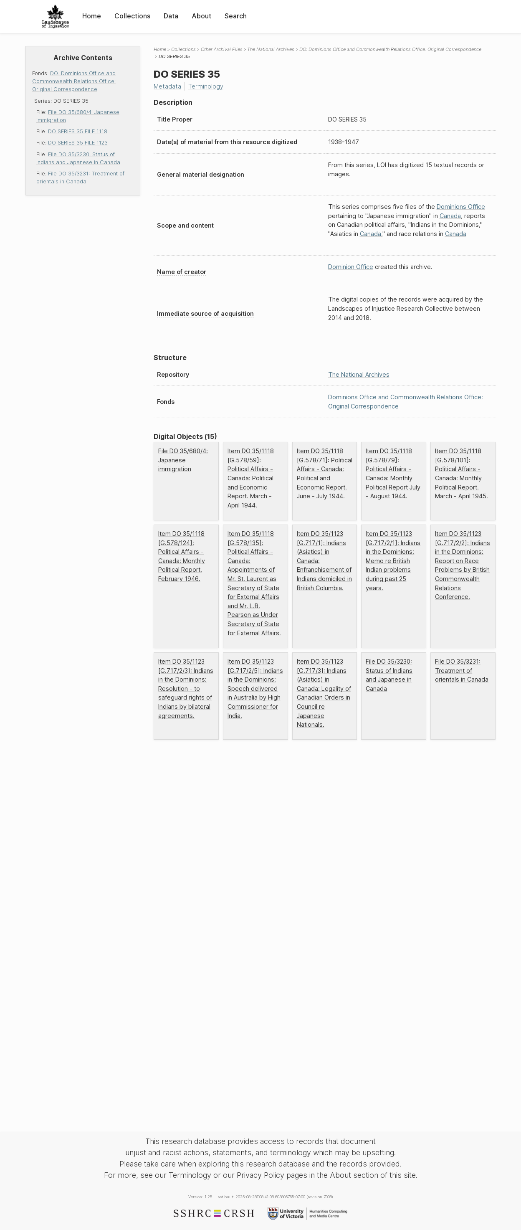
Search (236, 16)
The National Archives (270, 49)
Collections (132, 16)
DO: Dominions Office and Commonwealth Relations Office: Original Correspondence (74, 81)
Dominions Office (461, 206)
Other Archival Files (222, 49)
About (201, 16)
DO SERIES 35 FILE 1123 (78, 142)
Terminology (205, 86)
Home (91, 16)
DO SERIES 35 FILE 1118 (77, 131)
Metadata (167, 86)
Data (171, 16)
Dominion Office (350, 266)
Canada (450, 215)
